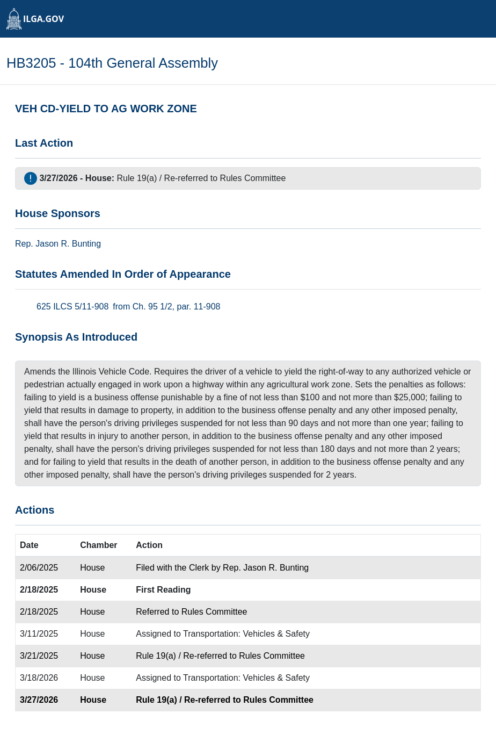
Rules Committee (253, 178)
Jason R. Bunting (68, 243)
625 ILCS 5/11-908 (72, 306)
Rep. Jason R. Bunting (266, 567)
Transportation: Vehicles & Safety (246, 633)
